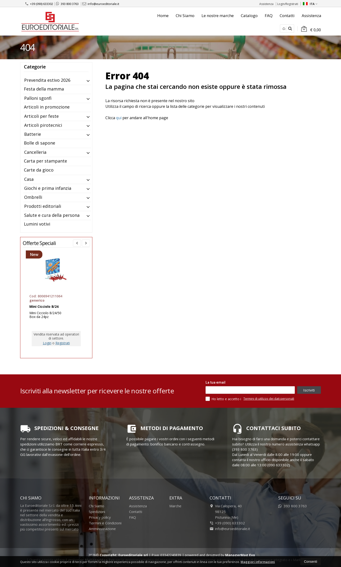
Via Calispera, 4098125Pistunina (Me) (226, 511)
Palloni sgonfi (38, 98)
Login (47, 343)
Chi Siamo (185, 15)
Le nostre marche (218, 15)
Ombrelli (33, 197)
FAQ (269, 15)
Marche (175, 505)
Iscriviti (309, 390)
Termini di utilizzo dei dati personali (268, 398)
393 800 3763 (67, 4)
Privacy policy (100, 517)
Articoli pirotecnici (43, 125)
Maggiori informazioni (258, 562)
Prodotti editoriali (42, 206)
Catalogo (249, 15)
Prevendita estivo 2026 (47, 80)
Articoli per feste (41, 116)
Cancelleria (35, 152)
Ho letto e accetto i (224, 398)
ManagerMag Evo (240, 555)
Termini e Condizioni (105, 523)
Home (163, 15)
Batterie (32, 134)
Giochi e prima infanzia (47, 188)
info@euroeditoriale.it (100, 4)
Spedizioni (97, 511)
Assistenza (266, 4)
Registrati (62, 343)
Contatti (287, 15)
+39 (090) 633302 (39, 4)
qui (118, 117)
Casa (29, 179)
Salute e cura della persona (52, 215)
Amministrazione (102, 528)
